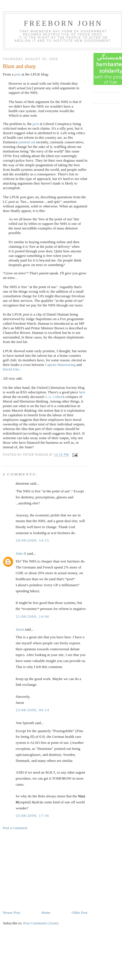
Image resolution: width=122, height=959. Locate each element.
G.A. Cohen (53, 397)
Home (45, 912)
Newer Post (11, 912)
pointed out (27, 142)
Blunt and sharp (19, 66)
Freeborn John (63, 23)
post (17, 74)
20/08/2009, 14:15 (32, 540)
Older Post (79, 912)
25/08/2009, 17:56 (32, 815)
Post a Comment (15, 828)
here (82, 392)
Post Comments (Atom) (41, 923)
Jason (20, 629)
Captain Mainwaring (60, 364)
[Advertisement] (45, 869)
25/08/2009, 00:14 (32, 710)
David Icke (11, 369)
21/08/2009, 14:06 (32, 616)
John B (21, 553)
